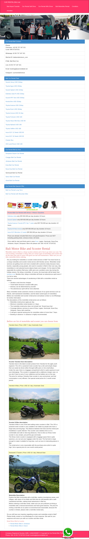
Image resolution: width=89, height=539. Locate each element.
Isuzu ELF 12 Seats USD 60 (15, 132)
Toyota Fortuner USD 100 (14, 117)
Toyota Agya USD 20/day (14, 86)
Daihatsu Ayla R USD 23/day (15, 94)
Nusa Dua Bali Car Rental (14, 169)
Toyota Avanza (12, 223)
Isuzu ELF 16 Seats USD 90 (15, 136)
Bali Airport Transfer (13, 6)
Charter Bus (9, 140)
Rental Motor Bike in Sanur (19, 526)
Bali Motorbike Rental (62, 6)
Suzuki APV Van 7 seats (26, 223)
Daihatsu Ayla (12, 216)
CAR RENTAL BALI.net (12, 2)
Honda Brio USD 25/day (13, 101)
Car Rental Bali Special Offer (15, 186)
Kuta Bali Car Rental (12, 165)
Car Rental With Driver (45, 6)
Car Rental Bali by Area (13, 149)
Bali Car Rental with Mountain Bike (17, 194)
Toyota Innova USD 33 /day (14, 113)
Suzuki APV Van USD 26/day (15, 98)
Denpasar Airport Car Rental (15, 153)
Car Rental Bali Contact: (13, 41)
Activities (10, 11)
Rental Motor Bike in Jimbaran (20, 524)
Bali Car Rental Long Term (14, 190)
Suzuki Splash (12, 219)
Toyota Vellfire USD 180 (13, 128)
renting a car (11, 274)
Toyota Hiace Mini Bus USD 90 (16, 121)
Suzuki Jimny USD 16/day (14, 82)
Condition (75, 6)
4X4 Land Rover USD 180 (14, 144)
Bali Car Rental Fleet (12, 78)
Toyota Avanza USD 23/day (14, 105)
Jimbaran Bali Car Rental (14, 161)
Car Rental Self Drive (29, 6)
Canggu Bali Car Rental (13, 157)
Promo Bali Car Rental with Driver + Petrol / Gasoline (26, 212)
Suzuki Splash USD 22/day (14, 90)
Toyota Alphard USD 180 (14, 124)
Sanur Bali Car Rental (13, 176)
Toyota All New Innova (15, 229)
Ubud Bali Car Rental (12, 180)
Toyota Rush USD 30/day (14, 109)
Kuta (36, 241)
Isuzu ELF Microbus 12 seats (17, 232)
